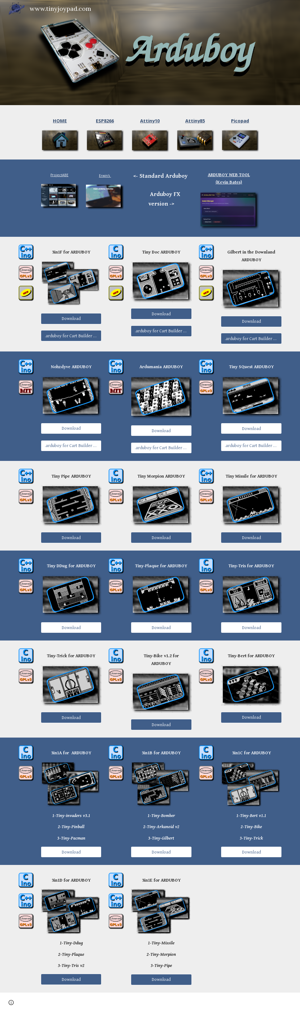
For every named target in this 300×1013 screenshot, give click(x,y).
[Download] (71, 319)
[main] (60, 121)
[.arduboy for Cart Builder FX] (71, 336)
